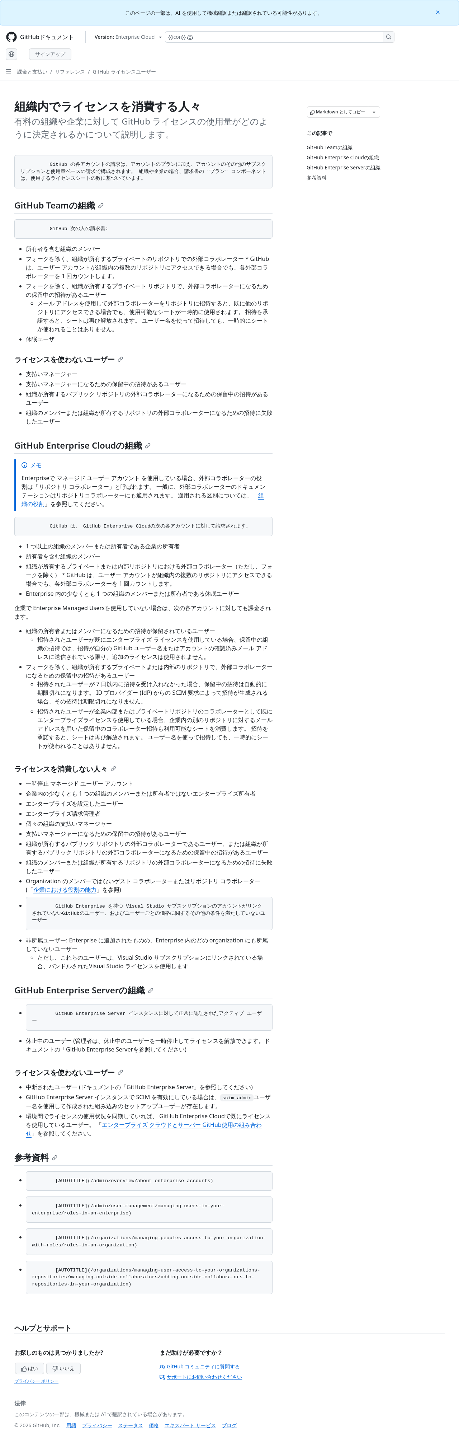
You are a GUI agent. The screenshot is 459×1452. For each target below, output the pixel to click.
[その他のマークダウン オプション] (374, 112)
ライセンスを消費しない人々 (65, 769)
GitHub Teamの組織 (59, 205)
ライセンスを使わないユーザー (68, 359)
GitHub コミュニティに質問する (200, 1366)
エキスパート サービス (190, 1425)
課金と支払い (32, 71)
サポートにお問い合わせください (201, 1376)
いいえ (63, 1368)
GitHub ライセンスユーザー (124, 71)
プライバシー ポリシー (36, 1381)
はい (29, 1368)
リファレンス (70, 71)
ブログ (229, 1425)
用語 (71, 1425)
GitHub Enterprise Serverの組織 (83, 990)
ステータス (130, 1425)
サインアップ (50, 54)
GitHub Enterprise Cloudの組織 (82, 445)
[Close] (438, 12)
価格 (154, 1425)
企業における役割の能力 (64, 890)
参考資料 (35, 1157)
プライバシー (97, 1425)
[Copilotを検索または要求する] (279, 37)
